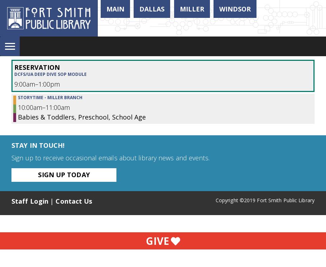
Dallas (151, 9)
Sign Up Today (64, 174)
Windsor (235, 9)
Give (163, 241)
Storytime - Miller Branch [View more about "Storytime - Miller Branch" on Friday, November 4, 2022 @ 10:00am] (50, 98)
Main (115, 9)
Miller (192, 9)
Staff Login (29, 201)
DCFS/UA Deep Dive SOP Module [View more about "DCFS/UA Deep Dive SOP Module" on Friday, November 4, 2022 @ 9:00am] (50, 74)
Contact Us (74, 201)
